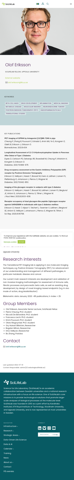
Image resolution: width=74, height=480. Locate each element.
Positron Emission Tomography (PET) (22, 110)
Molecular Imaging (32, 107)
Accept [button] (21, 242)
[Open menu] (71, 4)
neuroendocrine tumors (53, 107)
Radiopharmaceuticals (51, 110)
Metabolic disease (13, 107)
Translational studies (15, 114)
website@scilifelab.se (36, 367)
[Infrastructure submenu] (17, 426)
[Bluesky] (45, 428)
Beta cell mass (12, 103)
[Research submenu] (13, 430)
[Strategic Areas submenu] (18, 435)
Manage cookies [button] (10, 242)
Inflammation (45, 103)
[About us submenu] (12, 462)
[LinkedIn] (40, 428)
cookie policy (21, 238)
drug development (29, 103)
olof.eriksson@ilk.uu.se (18, 82)
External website (12, 78)
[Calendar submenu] (13, 448)
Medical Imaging (61, 103)
